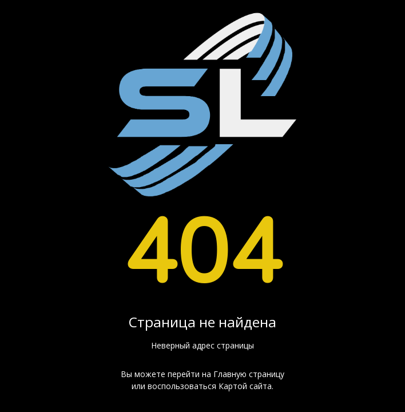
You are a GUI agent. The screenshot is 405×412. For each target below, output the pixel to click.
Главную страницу (248, 374)
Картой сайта (245, 386)
